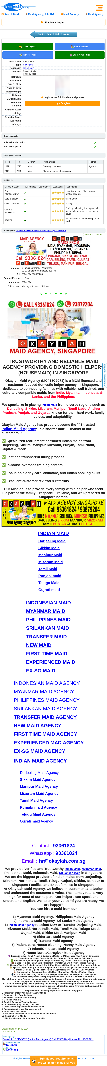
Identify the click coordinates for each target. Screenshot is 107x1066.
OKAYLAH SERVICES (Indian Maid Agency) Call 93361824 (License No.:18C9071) (48, 1033)
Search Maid (10, 14)
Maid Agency (94, 14)
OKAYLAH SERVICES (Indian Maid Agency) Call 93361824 (41, 225)
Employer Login (52, 22)
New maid (28, 65)
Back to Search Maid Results (53, 34)
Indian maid (28, 68)
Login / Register (63, 100)
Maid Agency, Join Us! (39, 14)
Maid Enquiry (70, 14)
